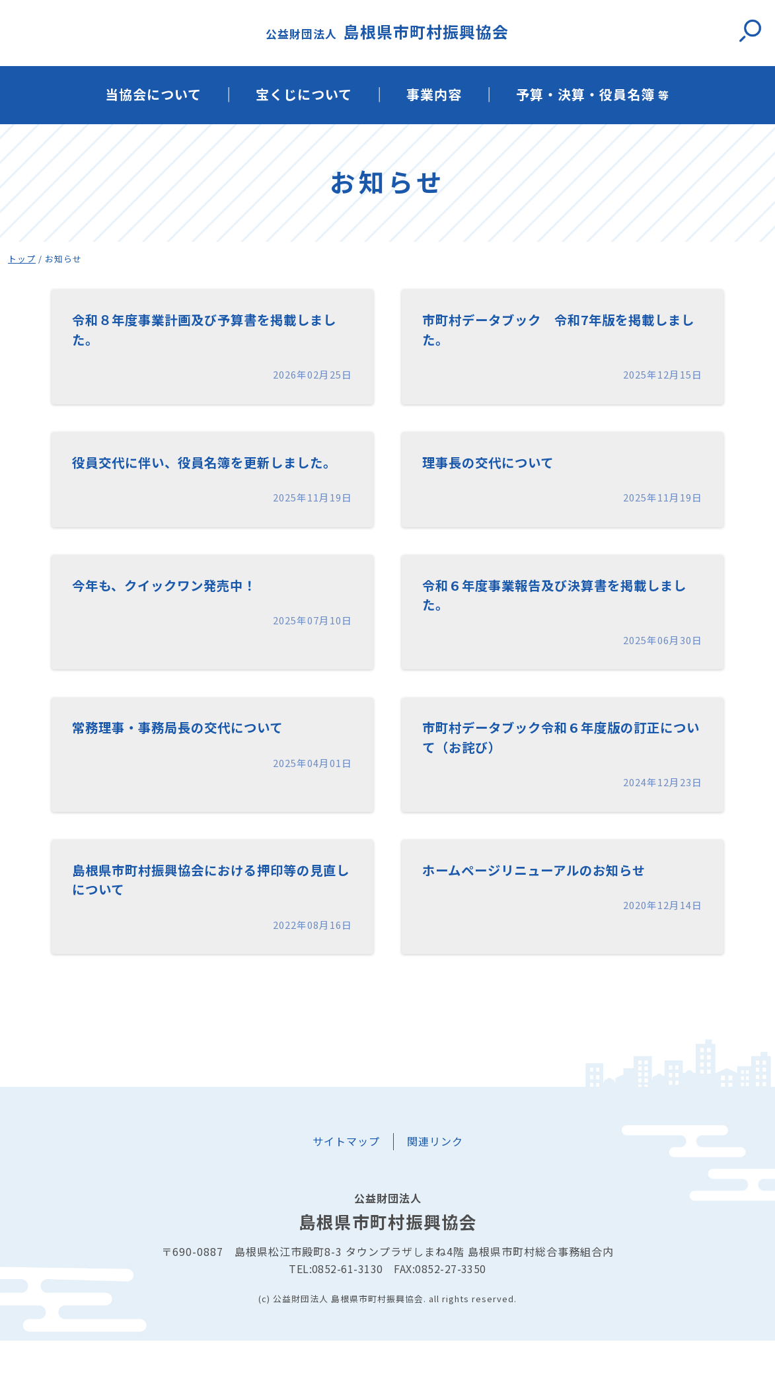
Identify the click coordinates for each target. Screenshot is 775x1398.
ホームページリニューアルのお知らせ (556, 922)
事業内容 (434, 94)
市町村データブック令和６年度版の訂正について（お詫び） (557, 784)
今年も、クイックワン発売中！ (182, 622)
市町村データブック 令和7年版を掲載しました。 (562, 333)
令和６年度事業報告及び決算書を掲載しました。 (557, 634)
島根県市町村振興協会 (387, 31)
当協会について (153, 94)
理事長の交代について (501, 471)
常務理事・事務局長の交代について (198, 772)
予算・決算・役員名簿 (592, 94)
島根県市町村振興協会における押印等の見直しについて (207, 934)
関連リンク (435, 1199)
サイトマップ (346, 1199)
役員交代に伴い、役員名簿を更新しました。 (207, 483)
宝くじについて (304, 94)
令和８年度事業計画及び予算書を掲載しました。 (207, 333)
